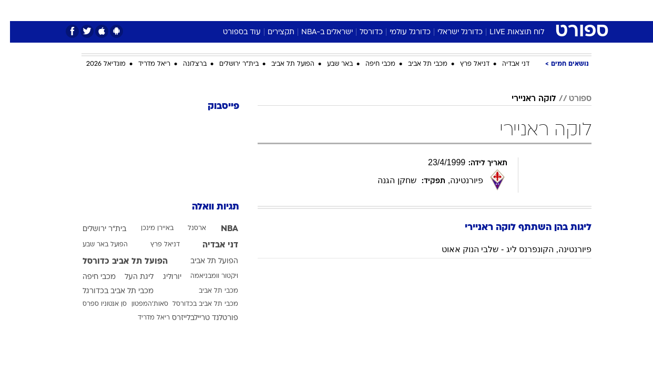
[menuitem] (506, 10)
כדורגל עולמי (400, 32)
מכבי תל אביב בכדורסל (195, 304)
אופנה (206, 10)
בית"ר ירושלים (229, 64)
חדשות (513, 10)
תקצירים (271, 32)
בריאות (320, 10)
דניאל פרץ (464, 64)
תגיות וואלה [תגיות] (205, 207)
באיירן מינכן (147, 228)
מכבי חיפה (370, 64)
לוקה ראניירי (524, 99)
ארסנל (187, 228)
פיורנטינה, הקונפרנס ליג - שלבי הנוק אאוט (506, 249)
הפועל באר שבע (95, 245)
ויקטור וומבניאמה (204, 276)
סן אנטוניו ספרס (95, 304)
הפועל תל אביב (282, 64)
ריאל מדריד (144, 64)
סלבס (409, 10)
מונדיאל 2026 (96, 64)
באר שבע (330, 64)
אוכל (353, 10)
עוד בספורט (232, 32)
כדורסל (361, 32)
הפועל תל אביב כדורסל (115, 261)
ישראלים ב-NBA (317, 32)
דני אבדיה (505, 64)
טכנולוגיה (245, 10)
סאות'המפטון (139, 304)
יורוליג (162, 277)
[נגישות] (14, 10)
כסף (380, 10)
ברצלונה (185, 64)
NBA (219, 229)
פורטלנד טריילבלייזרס (195, 318)
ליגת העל (129, 277)
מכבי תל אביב (417, 64)
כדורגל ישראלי (450, 32)
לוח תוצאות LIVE (506, 32)
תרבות (443, 10)
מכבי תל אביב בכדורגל (108, 291)
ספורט (477, 10)
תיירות (284, 10)
